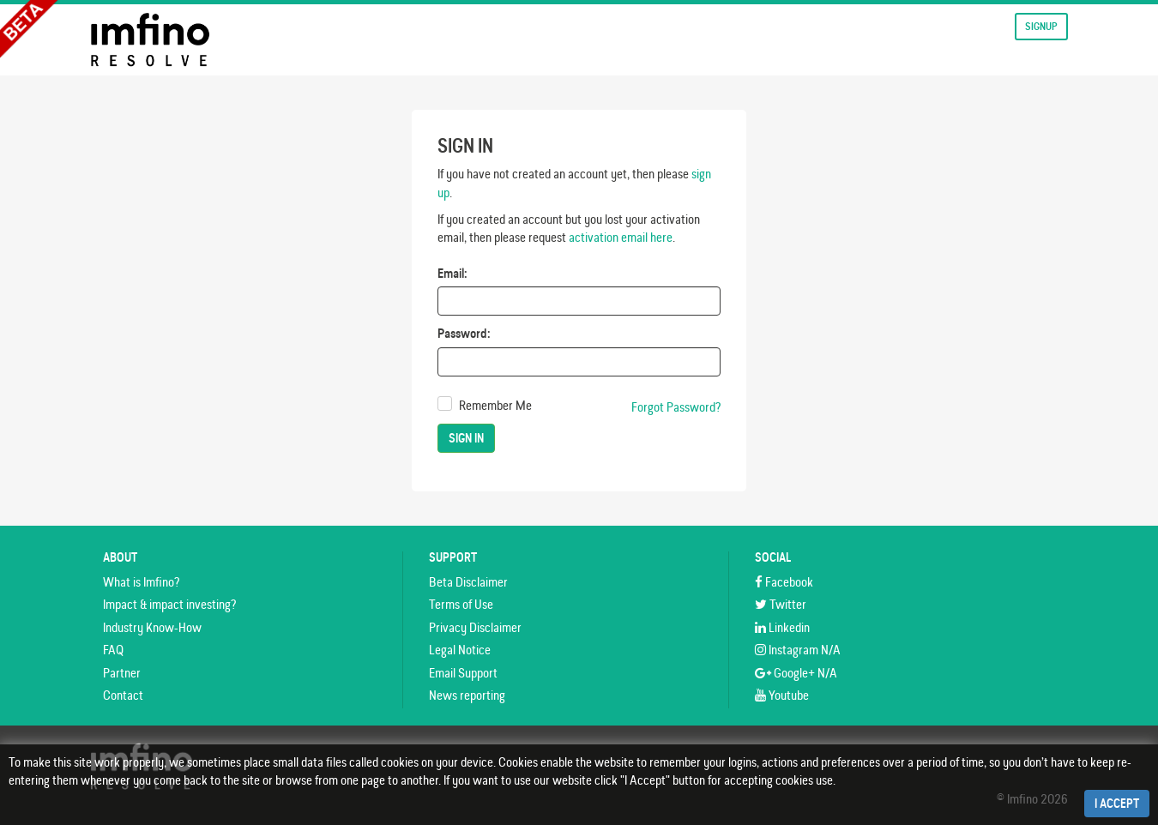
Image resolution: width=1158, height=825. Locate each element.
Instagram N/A (798, 650)
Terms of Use (461, 604)
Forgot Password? (676, 407)
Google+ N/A (796, 673)
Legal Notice (460, 650)
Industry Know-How (152, 627)
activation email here (620, 237)
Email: (452, 273)
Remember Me (495, 405)
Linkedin (782, 627)
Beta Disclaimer (468, 582)
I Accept (1117, 803)
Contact (123, 695)
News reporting (467, 695)
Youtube (782, 695)
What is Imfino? (141, 582)
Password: (464, 333)
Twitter (780, 604)
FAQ (113, 650)
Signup (1041, 26)
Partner (122, 673)
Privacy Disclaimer (475, 627)
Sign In (466, 438)
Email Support (463, 673)
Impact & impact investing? (169, 604)
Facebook (784, 582)
